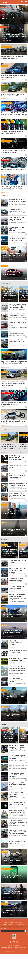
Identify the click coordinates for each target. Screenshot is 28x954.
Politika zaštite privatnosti (7, 947)
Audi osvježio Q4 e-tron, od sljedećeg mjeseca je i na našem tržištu (12, 57)
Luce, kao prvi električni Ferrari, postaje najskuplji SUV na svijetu (13, 151)
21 (25, 261)
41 (25, 425)
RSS (9, 945)
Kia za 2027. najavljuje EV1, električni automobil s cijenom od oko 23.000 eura (17, 794)
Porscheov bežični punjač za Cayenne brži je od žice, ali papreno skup (13, 403)
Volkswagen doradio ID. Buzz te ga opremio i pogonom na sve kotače (17, 323)
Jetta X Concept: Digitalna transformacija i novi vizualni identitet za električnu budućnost (14, 363)
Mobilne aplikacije (6, 869)
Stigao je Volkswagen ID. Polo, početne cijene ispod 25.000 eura (13, 76)
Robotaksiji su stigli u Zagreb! (11, 860)
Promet (4, 411)
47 (26, 244)
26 (25, 620)
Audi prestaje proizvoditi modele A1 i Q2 (13, 169)
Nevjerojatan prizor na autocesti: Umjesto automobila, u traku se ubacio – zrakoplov (17, 841)
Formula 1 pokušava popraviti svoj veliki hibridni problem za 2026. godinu (17, 774)
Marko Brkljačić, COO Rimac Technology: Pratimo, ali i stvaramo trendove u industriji (13, 511)
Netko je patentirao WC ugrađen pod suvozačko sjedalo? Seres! (14, 530)
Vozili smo (4, 84)
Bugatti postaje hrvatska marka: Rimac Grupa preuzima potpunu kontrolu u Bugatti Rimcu (17, 238)
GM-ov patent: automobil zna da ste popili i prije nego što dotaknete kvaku (13, 893)
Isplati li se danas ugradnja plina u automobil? (12, 17)
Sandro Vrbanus (5, 515)
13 (25, 575)
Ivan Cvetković (4, 40)
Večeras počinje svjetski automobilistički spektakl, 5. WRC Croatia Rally (18, 822)
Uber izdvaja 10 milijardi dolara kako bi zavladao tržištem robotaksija (17, 570)
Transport (4, 851)
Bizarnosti (4, 707)
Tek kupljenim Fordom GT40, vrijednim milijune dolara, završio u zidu (17, 784)
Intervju (4, 505)
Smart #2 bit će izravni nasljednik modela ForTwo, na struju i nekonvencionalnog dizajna (17, 306)
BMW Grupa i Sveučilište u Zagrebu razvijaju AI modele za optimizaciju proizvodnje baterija (11, 188)
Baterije (4, 176)
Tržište (4, 608)
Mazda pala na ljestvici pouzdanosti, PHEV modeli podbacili (16, 680)
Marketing (23, 947)
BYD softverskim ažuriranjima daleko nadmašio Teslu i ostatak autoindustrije (17, 757)
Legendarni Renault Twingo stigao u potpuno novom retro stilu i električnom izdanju (17, 495)
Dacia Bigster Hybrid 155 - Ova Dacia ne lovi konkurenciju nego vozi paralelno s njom (17, 201)
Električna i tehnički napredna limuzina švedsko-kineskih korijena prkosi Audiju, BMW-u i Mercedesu (13, 383)
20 (25, 864)
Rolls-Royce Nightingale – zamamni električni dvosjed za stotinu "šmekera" (13, 632)
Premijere (3, 26)
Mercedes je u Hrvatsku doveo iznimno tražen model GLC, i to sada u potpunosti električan (14, 36)
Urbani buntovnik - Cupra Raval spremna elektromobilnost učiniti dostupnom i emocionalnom (17, 831)
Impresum (17, 947)
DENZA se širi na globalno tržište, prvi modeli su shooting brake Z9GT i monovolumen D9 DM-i (17, 812)
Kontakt (14, 949)
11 (25, 535)
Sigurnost (4, 903)
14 (25, 279)
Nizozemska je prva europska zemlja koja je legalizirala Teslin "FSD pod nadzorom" (14, 696)
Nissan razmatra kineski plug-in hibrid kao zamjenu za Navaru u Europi (17, 341)
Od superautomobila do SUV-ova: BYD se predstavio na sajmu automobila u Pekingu (14, 113)
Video (3, 729)
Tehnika (4, 248)
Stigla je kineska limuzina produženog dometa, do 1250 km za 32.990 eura (12, 95)
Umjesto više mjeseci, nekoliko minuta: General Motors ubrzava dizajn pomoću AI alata (17, 475)
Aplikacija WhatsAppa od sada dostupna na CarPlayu (12, 876)
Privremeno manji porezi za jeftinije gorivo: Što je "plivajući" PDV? (12, 132)
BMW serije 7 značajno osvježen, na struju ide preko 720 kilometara (17, 219)
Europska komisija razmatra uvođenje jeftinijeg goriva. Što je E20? (12, 255)
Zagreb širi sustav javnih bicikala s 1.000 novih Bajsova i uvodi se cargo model (13, 422)
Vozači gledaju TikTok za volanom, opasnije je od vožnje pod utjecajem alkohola (13, 910)
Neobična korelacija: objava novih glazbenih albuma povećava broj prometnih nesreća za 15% (18, 485)
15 (25, 319)
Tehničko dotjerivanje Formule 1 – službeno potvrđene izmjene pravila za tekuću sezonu (18, 457)
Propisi (3, 122)
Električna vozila (6, 47)
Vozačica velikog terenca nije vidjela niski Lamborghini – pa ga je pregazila (17, 229)
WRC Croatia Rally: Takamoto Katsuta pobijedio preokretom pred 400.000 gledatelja (17, 747)
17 (25, 80)
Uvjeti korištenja (15, 945)
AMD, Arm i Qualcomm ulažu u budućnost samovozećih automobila (17, 642)
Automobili (4, 7)
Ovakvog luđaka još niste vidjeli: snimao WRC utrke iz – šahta (12, 715)
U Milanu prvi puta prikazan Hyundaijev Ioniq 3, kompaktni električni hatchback (12, 272)
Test (3, 288)
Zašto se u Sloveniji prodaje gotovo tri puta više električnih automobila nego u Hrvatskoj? (13, 614)
